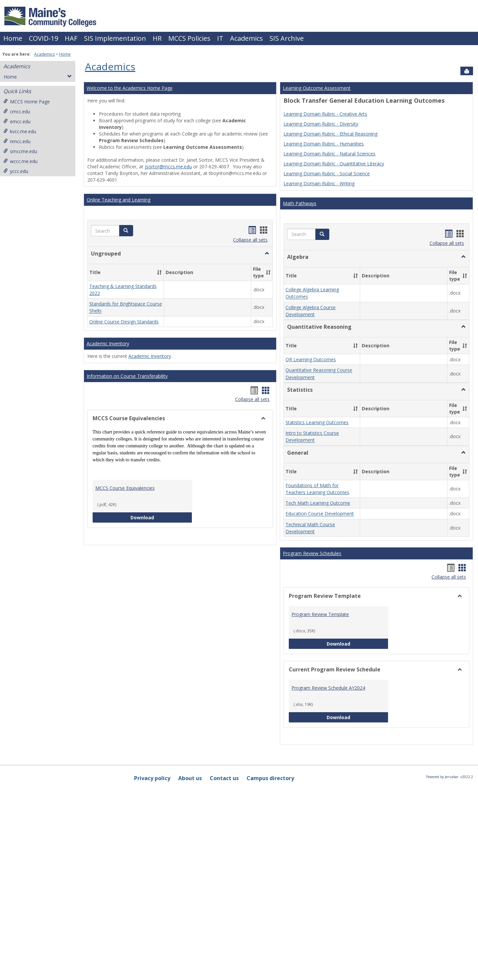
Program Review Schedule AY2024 (328, 867)
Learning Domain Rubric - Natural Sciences (329, 153)
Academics (246, 38)
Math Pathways (299, 203)
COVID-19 (43, 38)
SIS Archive (287, 38)
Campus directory (270, 957)
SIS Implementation (115, 38)
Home (12, 38)
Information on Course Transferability (127, 412)
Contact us (224, 957)
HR (157, 38)
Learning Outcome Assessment (317, 88)
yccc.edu (15, 171)
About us (190, 957)
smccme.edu (20, 151)
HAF (71, 38)
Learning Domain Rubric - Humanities (323, 144)
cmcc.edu (16, 111)
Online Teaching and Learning (118, 200)
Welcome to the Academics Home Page (130, 88)
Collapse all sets (250, 240)
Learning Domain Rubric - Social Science (326, 173)
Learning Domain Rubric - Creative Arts (325, 114)
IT (220, 38)
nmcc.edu (17, 141)
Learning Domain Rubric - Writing (319, 183)
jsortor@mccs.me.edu (168, 166)
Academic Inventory (108, 379)
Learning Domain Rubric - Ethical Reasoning (330, 134)
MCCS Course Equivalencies (125, 524)
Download (161, 553)
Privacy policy (152, 957)
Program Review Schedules (312, 733)
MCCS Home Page (26, 101)
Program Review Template (320, 794)
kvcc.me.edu (19, 131)
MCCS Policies (189, 38)
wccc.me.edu (20, 161)
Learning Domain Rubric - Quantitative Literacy (333, 163)
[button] (126, 230)
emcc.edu (17, 121)
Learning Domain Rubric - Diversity (320, 124)
